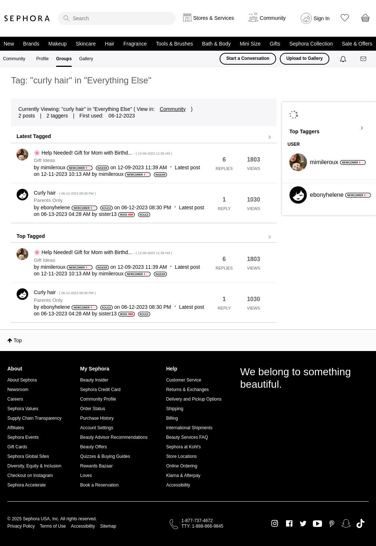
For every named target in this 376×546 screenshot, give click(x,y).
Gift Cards (17, 446)
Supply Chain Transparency (34, 418)
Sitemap (108, 526)
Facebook (289, 523)
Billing (172, 418)
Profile (42, 58)
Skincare (85, 44)
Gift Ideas (44, 160)
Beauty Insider (94, 380)
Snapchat (346, 523)
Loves (86, 475)
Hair (110, 44)
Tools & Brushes (174, 44)
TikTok (360, 523)
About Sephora (22, 380)
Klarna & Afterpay (183, 475)
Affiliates (15, 427)
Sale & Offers (357, 44)
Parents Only (48, 200)
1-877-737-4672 (197, 520)
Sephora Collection (311, 44)
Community (14, 58)
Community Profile (98, 399)
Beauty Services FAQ (187, 437)
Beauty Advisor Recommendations (113, 437)
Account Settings (96, 427)
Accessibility (178, 485)
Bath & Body (216, 44)
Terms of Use (53, 526)
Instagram (274, 523)
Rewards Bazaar (96, 466)
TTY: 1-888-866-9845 (202, 526)
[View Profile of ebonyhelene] (55, 207)
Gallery (86, 58)
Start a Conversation (247, 58)
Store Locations (181, 456)
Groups (64, 58)
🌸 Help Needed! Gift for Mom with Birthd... (103, 153)
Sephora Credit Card (100, 389)
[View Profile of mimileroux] (53, 167)
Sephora (27, 18)
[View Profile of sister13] (108, 214)
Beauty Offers (93, 446)
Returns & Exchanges (187, 389)
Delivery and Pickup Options (193, 399)
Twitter (303, 523)
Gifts (275, 44)
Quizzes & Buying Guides (105, 456)
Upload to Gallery (304, 58)
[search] (117, 18)
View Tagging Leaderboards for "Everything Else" (329, 128)
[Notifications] (344, 58)
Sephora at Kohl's (183, 446)
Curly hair (64, 193)
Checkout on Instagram (30, 475)
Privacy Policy (21, 526)
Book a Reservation (99, 485)
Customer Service (183, 380)
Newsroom (17, 389)
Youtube (317, 524)
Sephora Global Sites (28, 456)
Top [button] (18, 340)
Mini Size (250, 44)
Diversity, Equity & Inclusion (34, 466)
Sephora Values (23, 408)
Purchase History (96, 418)
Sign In (322, 18)
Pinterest (331, 523)
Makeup (57, 44)
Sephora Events (23, 437)
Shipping (174, 408)
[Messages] (364, 59)
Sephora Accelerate (26, 485)
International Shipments (189, 427)
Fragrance (135, 44)
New (9, 44)
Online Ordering (181, 466)
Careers (15, 399)
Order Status (92, 408)
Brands (31, 44)
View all (143, 137)
